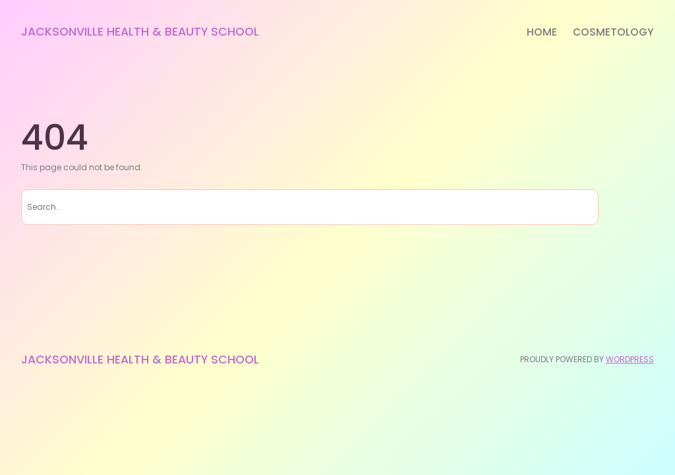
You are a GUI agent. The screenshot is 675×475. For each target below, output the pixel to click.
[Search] (629, 207)
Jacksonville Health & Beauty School (140, 32)
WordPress (630, 359)
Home (542, 32)
